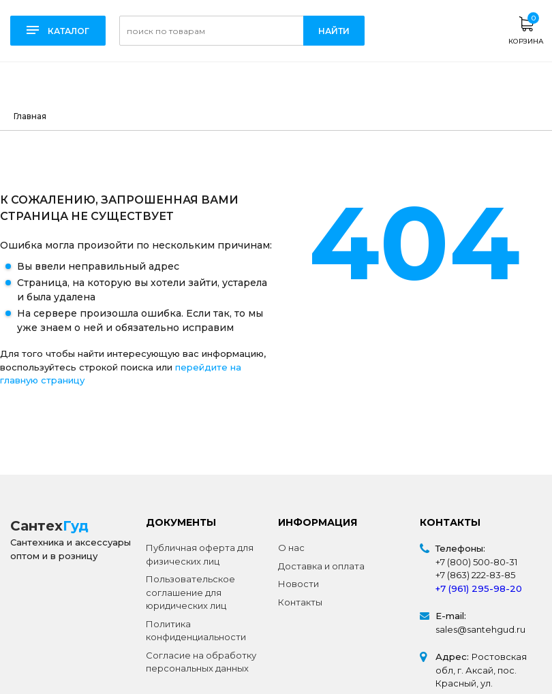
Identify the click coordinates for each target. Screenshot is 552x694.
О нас (291, 547)
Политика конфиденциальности (196, 630)
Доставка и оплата (321, 566)
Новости (298, 583)
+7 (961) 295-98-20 (478, 588)
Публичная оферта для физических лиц (200, 554)
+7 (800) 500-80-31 (476, 561)
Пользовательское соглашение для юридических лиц (190, 592)
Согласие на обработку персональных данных (201, 662)
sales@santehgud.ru (480, 629)
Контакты (300, 602)
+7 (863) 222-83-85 (475, 574)
